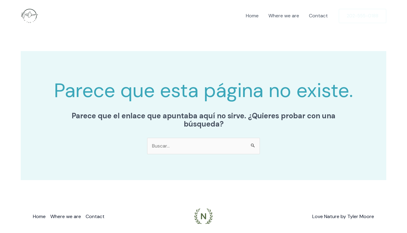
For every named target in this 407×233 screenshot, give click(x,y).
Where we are (283, 15)
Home (252, 15)
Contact (318, 15)
